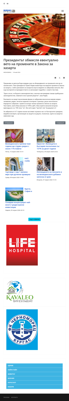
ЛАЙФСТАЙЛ (12, 370)
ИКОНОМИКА (7, 72)
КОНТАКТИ (14, 397)
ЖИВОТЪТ (11, 374)
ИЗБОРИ (11, 387)
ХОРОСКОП (12, 383)
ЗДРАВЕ (10, 366)
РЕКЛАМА (6, 397)
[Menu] (62, 11)
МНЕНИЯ (11, 378)
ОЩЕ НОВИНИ (34, 219)
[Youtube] (7, 4)
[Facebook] (4, 4)
